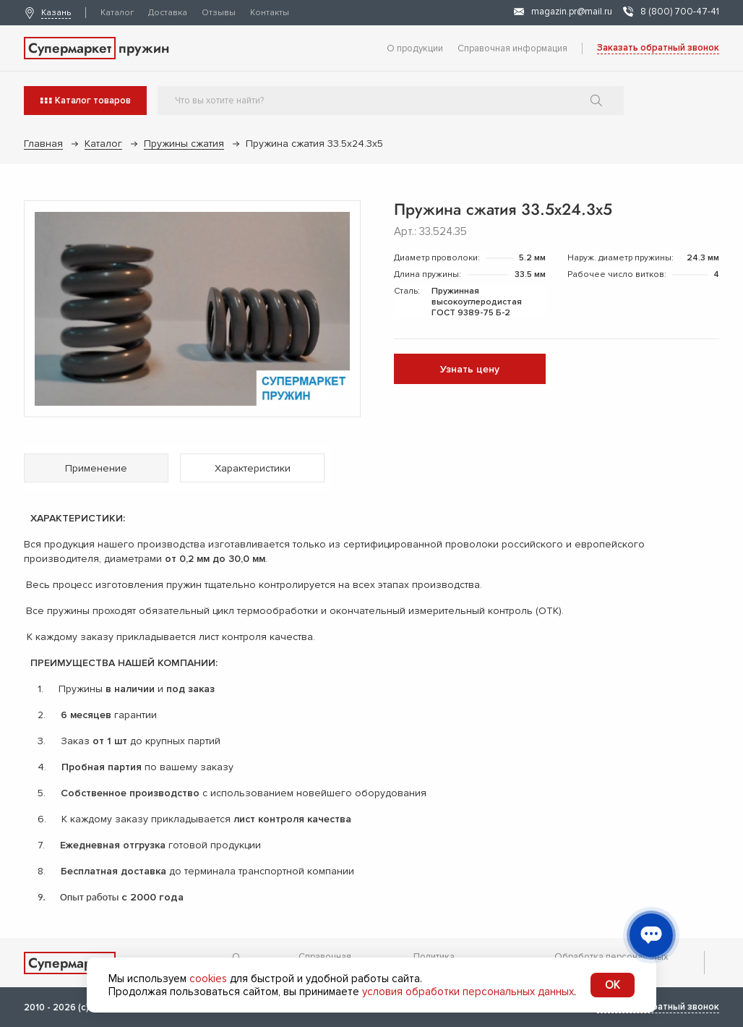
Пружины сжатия (184, 143)
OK (612, 985)
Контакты (269, 12)
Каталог (117, 12)
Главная (43, 143)
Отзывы (219, 12)
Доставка (167, 12)
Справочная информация (512, 48)
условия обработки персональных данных (468, 991)
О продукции (415, 48)
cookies (208, 978)
